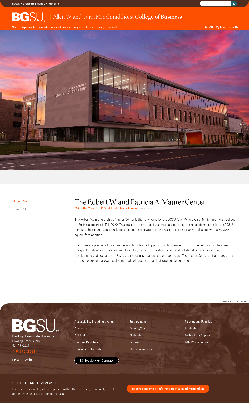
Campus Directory (86, 342)
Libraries (135, 342)
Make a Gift (20, 209)
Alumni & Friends (60, 27)
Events (90, 27)
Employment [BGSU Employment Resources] (137, 321)
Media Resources (140, 349)
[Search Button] (234, 3)
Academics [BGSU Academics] (81, 328)
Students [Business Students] (43, 27)
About (15, 27)
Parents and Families (198, 321)
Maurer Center (22, 201)
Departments (28, 27)
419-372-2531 (23, 351)
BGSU (77, 208)
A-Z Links (80, 335)
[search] (215, 4)
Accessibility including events (94, 321)
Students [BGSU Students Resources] (191, 328)
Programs (78, 27)
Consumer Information (89, 349)
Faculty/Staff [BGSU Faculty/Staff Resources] (138, 328)
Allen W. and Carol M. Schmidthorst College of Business (110, 208)
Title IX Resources (196, 342)
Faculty (101, 27)
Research (112, 27)
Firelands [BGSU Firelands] (135, 335)
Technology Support (198, 335)
